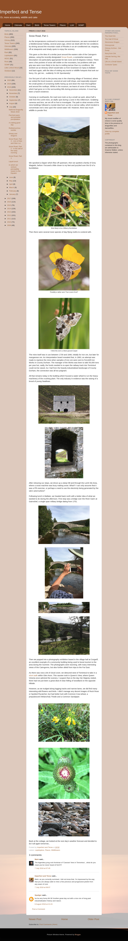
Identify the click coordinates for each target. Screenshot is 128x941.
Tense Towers (49, 25)
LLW (72, 25)
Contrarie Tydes (111, 65)
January (12, 194)
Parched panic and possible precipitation (14, 117)
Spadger (38, 895)
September (13, 100)
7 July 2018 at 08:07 (42, 887)
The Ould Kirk (110, 36)
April (11, 184)
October (12, 97)
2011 (9, 219)
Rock (6, 62)
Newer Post (35, 919)
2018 (9, 87)
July (11, 107)
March (11, 187)
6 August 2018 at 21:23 (43, 904)
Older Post (93, 919)
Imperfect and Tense (21, 11)
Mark (37, 859)
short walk (33, 675)
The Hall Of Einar (111, 39)
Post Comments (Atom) (48, 924)
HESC (6, 58)
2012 (9, 215)
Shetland (7, 71)
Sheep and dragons (13, 135)
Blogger (78, 935)
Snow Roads (67, 57)
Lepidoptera (39, 850)
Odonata (18, 25)
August (12, 103)
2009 (9, 225)
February (13, 191)
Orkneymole (109, 45)
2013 (9, 212)
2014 (9, 209)
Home (7, 25)
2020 (9, 80)
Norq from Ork (110, 53)
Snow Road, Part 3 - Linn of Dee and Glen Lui (15, 141)
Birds (37, 25)
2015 (9, 205)
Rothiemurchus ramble (14, 129)
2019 (9, 84)
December (13, 90)
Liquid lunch (13, 161)
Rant (28, 25)
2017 (9, 198)
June (11, 177)
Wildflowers (55, 850)
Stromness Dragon (112, 42)
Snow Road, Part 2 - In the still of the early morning (16, 150)
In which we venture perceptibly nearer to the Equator (15, 169)
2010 (9, 222)
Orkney (7, 40)
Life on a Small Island (113, 62)
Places (63, 25)
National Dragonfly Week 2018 (16, 111)
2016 (9, 202)
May (11, 181)
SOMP (81, 25)
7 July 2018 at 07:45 (42, 868)
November (13, 93)
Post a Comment (38, 909)
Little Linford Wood (11, 68)
